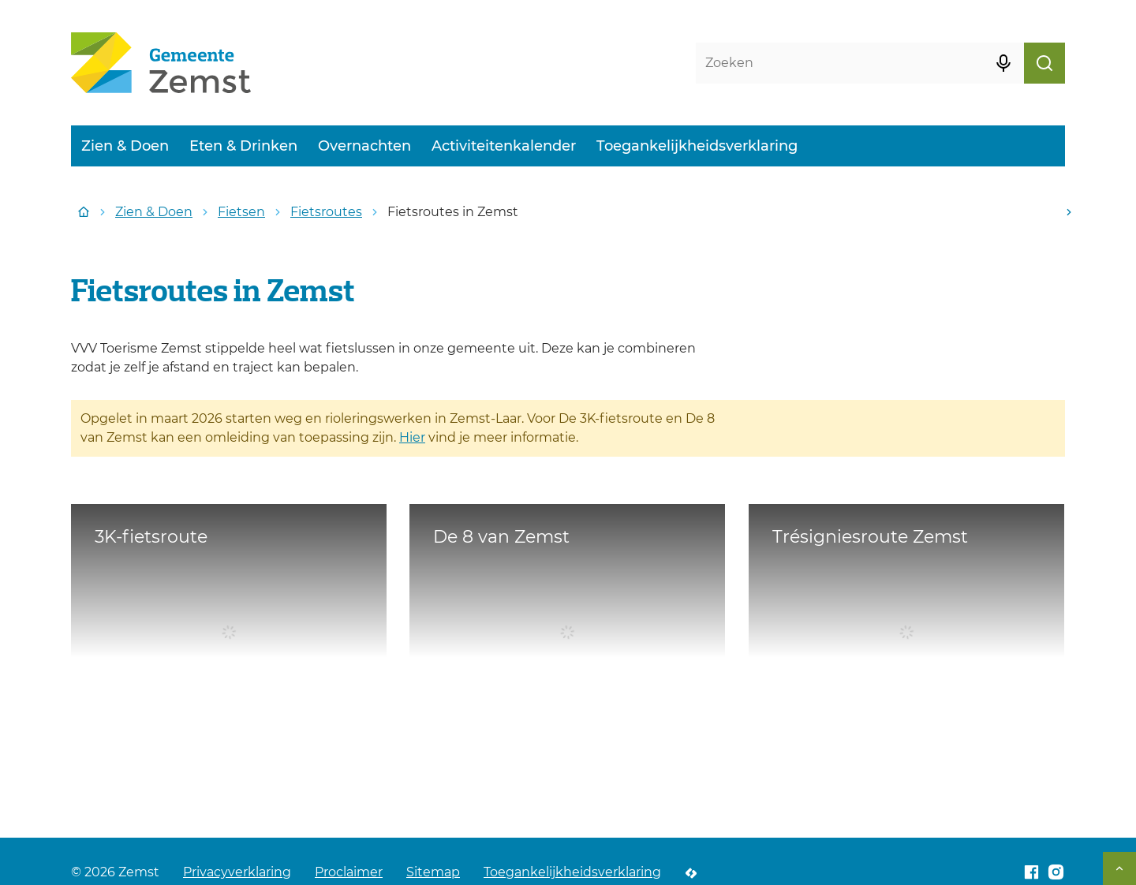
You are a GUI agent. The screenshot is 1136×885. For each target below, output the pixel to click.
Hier (412, 437)
